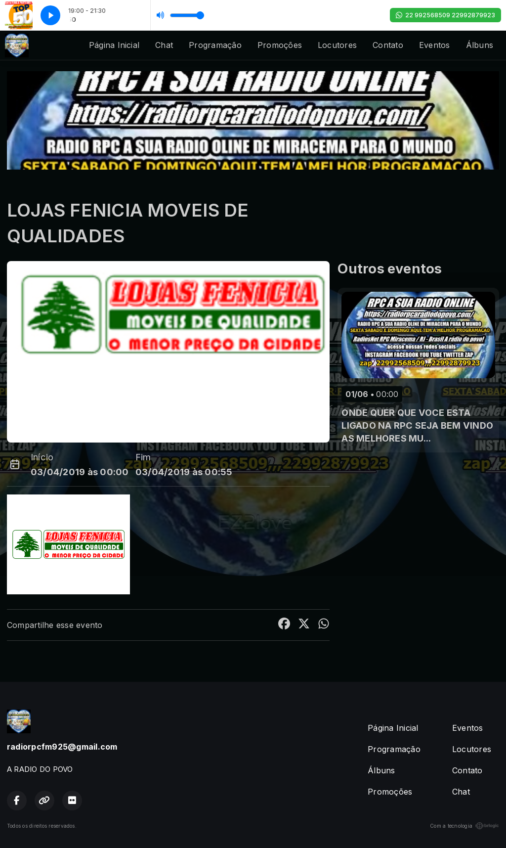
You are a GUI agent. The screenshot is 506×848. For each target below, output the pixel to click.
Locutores (337, 45)
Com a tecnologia (464, 825)
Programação (215, 45)
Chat (164, 45)
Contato (388, 45)
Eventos (434, 45)
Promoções (279, 45)
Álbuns (479, 45)
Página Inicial (114, 45)
